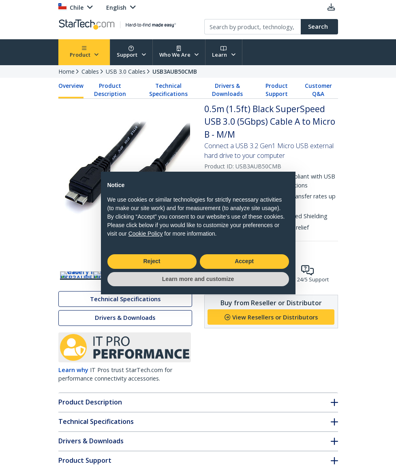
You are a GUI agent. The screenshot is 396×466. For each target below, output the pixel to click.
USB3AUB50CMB (174, 71)
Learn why (73, 391)
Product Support (276, 90)
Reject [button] (151, 261)
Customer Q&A (318, 90)
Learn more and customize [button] (198, 279)
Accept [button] (244, 261)
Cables (90, 71)
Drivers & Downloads (227, 90)
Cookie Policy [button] (145, 233)
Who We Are (179, 52)
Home (66, 71)
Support (131, 52)
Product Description (110, 90)
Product (84, 52)
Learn (223, 52)
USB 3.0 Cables (126, 71)
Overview (70, 85)
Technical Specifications (168, 90)
